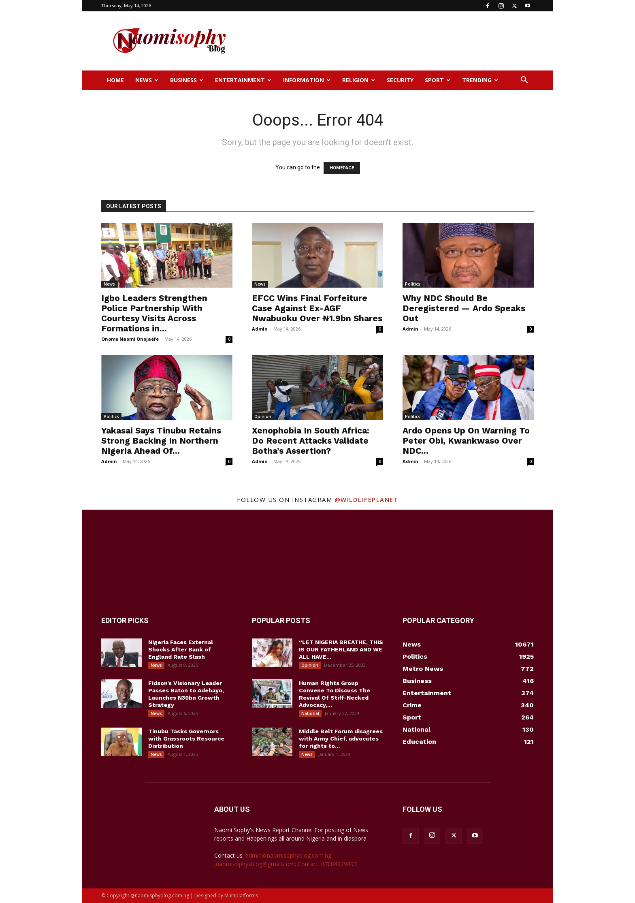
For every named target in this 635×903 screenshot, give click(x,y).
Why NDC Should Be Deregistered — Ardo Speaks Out (464, 308)
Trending (480, 80)
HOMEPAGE (342, 168)
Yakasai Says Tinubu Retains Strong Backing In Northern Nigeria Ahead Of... (161, 440)
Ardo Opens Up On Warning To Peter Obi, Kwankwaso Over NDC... (466, 440)
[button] (524, 81)
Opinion (262, 416)
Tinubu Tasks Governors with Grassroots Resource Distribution (186, 738)
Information (306, 80)
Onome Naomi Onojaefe (130, 339)
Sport (437, 80)
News (146, 80)
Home (115, 80)
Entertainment (243, 80)
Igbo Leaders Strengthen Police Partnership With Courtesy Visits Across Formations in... (154, 313)
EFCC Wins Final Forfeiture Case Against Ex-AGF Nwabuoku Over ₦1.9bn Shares (317, 308)
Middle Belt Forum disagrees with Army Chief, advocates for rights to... (341, 738)
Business (186, 80)
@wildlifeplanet (366, 499)
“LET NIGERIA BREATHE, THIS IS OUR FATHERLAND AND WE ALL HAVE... (341, 649)
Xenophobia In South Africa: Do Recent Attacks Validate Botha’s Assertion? (310, 440)
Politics (412, 284)
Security (400, 80)
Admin (260, 329)
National (310, 713)
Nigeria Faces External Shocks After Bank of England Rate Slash (180, 649)
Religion (358, 80)
